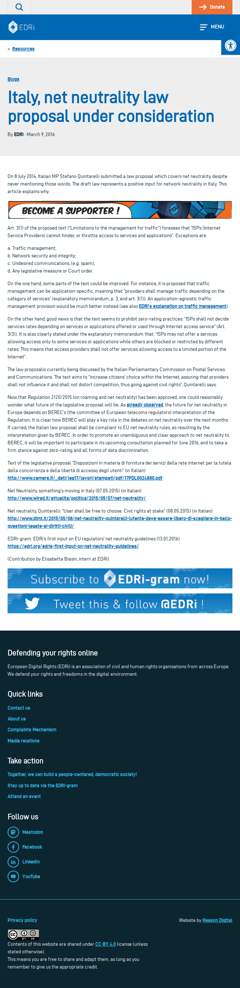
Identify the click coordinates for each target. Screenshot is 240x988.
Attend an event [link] (24, 796)
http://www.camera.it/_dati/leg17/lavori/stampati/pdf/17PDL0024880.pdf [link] (85, 478)
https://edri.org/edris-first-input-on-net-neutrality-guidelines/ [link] (73, 546)
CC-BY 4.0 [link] (105, 944)
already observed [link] (145, 405)
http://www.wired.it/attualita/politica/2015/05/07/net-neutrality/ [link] (77, 498)
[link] (230, 45)
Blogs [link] (13, 79)
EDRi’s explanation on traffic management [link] (182, 306)
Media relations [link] (24, 741)
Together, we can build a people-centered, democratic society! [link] (72, 774)
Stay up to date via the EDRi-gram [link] (43, 785)
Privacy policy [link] (22, 920)
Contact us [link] (19, 708)
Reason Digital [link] (217, 920)
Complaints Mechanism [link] (32, 729)
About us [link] (17, 719)
